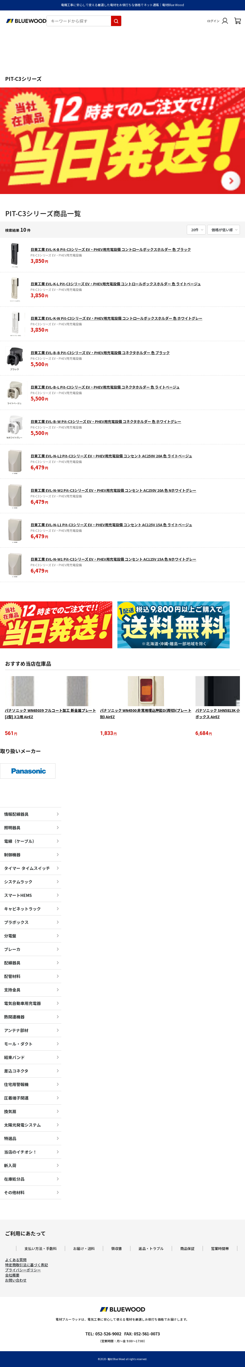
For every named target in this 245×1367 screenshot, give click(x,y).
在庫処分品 (14, 1179)
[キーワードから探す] (116, 21)
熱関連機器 (14, 1017)
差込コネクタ (16, 1071)
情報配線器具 (16, 814)
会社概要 (12, 1275)
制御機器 (12, 855)
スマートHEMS (18, 896)
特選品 (10, 1139)
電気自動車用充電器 (22, 1004)
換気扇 (10, 1112)
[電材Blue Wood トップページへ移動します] (26, 21)
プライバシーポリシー (23, 1270)
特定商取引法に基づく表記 (26, 1265)
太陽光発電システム (22, 1125)
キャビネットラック (22, 909)
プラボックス (16, 923)
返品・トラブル (151, 1249)
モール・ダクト (18, 1044)
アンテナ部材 (16, 1031)
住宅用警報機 (16, 1085)
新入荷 (10, 1166)
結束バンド (14, 1058)
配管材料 (12, 977)
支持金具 (12, 990)
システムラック (18, 882)
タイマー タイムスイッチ (27, 869)
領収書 (116, 1249)
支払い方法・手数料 (40, 1249)
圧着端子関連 (16, 1098)
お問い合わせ (16, 1280)
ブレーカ (12, 950)
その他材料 (14, 1193)
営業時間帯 (220, 1249)
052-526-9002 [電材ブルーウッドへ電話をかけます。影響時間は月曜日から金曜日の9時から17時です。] (108, 1334)
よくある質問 (16, 1260)
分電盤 (10, 936)
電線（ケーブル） (20, 842)
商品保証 (187, 1249)
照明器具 (12, 828)
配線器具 (12, 963)
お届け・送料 (84, 1249)
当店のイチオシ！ (20, 1152)
